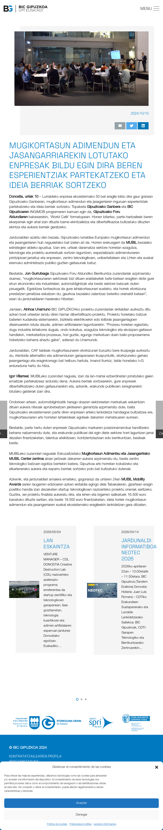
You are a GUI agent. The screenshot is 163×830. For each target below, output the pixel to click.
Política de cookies (57, 824)
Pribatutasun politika (80, 824)
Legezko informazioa (105, 824)
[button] (157, 767)
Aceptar (81, 803)
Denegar (81, 814)
